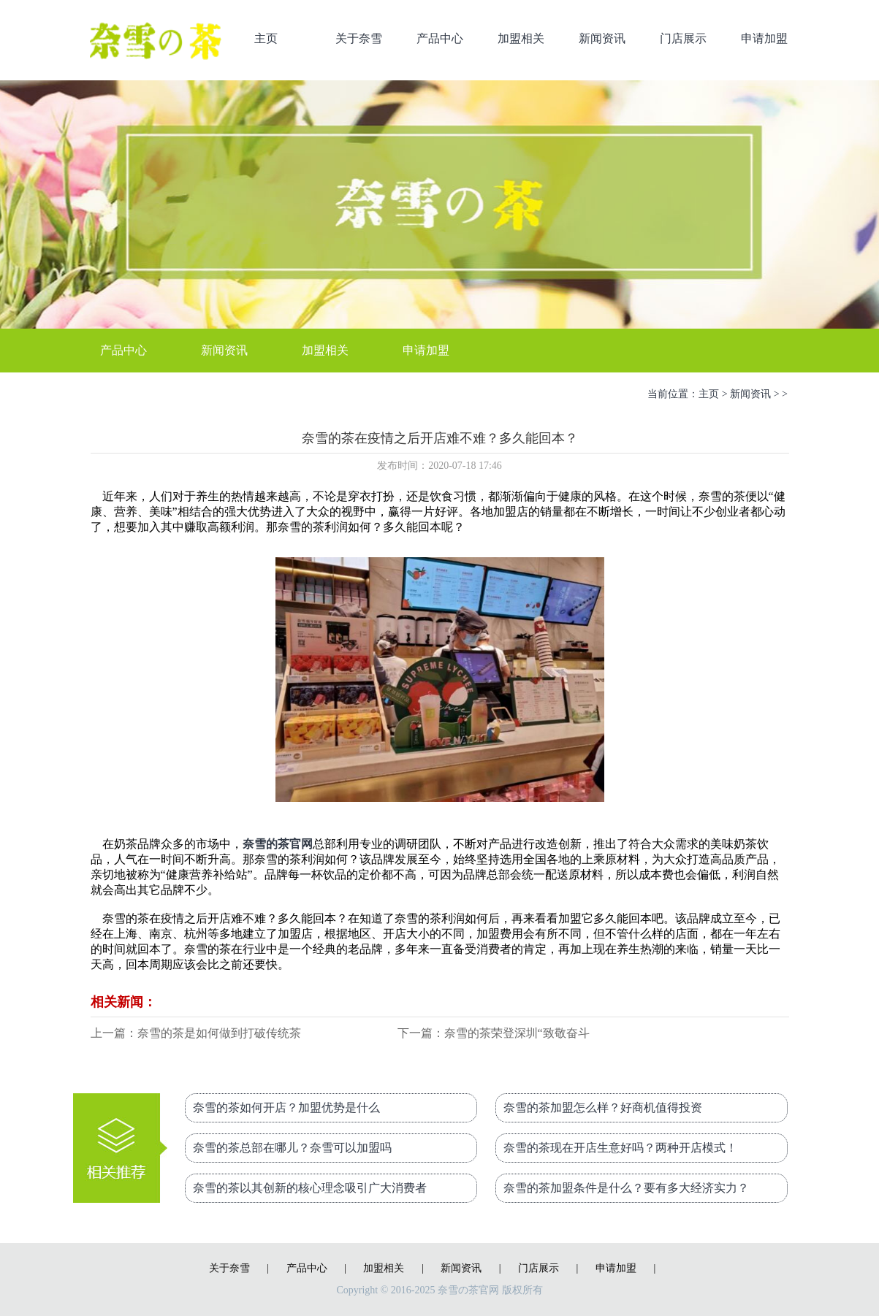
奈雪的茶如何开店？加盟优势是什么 (286, 1107)
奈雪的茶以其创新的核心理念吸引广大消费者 (310, 1188)
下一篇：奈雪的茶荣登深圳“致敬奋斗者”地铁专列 (493, 1034)
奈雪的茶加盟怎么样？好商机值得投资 (602, 1107)
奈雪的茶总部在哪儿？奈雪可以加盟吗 (292, 1147)
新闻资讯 (602, 38)
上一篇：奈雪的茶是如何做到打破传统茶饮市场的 (196, 1034)
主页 (266, 38)
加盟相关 (521, 38)
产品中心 (439, 38)
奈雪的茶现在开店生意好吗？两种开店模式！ (620, 1147)
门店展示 (683, 38)
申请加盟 (764, 38)
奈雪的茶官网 (278, 844)
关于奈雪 (358, 38)
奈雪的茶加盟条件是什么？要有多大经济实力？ (626, 1188)
